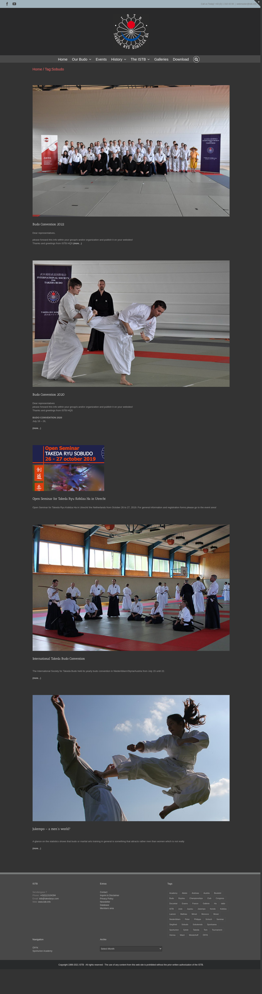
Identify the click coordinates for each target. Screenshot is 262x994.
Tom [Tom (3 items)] (205, 930)
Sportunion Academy (42, 951)
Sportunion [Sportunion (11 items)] (174, 930)
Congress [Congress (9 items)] (220, 898)
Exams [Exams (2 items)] (185, 903)
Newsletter (105, 902)
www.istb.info (44, 902)
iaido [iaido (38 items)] (223, 903)
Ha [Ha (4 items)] (215, 903)
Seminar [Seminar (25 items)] (220, 919)
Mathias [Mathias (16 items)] (183, 914)
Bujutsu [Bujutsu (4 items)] (181, 898)
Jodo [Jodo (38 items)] (180, 909)
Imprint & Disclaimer (109, 895)
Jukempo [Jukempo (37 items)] (201, 909)
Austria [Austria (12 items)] (206, 893)
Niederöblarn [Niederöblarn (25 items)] (175, 919)
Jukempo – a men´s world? (51, 829)
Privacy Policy (106, 898)
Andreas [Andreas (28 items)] (195, 893)
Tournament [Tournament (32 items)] (217, 930)
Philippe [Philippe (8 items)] (197, 919)
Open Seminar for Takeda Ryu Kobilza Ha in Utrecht (69, 499)
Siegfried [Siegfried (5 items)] (173, 924)
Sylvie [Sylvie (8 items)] (185, 930)
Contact (103, 892)
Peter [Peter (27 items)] (187, 919)
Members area (107, 908)
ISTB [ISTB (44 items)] (171, 909)
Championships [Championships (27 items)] (196, 898)
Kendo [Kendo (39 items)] (213, 909)
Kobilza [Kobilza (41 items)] (223, 909)
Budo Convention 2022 (48, 224)
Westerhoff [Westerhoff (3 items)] (193, 935)
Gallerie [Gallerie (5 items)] (206, 903)
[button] (196, 59)
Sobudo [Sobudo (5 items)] (185, 924)
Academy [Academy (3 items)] (173, 893)
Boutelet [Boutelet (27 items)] (217, 893)
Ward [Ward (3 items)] (182, 935)
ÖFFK (35, 947)
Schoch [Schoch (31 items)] (209, 919)
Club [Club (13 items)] (209, 898)
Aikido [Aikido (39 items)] (184, 893)
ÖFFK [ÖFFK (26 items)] (205, 935)
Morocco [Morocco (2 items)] (205, 914)
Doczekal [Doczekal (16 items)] (173, 903)
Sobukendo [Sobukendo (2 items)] (198, 924)
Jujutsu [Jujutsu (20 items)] (190, 909)
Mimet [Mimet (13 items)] (194, 914)
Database (104, 905)
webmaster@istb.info (247, 4)
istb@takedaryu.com (49, 898)
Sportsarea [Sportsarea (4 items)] (212, 924)
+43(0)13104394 (48, 895)
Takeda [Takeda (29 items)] (196, 930)
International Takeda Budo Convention (59, 659)
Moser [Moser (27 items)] (216, 914)
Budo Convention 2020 (49, 395)
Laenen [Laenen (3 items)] (172, 914)
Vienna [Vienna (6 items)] (172, 935)
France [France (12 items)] (195, 903)
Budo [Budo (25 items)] (171, 898)
